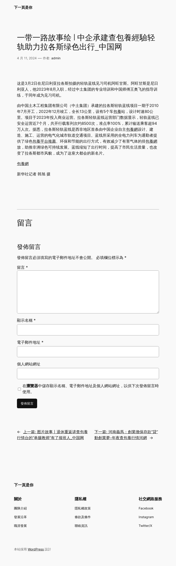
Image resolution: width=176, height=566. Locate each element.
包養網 (132, 129)
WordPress (36, 549)
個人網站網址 (28, 364)
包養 (117, 111)
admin (55, 58)
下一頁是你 (23, 7)
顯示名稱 (26, 320)
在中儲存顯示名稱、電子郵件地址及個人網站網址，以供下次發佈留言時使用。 (90, 389)
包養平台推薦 (44, 141)
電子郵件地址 (30, 342)
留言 (22, 267)
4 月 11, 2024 (27, 58)
